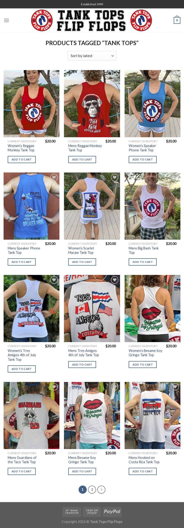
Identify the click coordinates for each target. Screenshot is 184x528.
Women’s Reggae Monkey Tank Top (21, 148)
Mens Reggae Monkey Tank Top (85, 148)
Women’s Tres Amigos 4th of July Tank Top (22, 355)
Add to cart (22, 159)
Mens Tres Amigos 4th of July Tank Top (83, 353)
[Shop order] (92, 55)
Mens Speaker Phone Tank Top (24, 250)
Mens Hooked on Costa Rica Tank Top (144, 460)
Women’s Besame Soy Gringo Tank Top (145, 353)
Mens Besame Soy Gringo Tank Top (82, 460)
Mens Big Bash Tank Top (144, 250)
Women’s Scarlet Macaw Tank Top (81, 250)
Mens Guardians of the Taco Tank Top (22, 460)
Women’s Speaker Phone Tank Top (142, 148)
